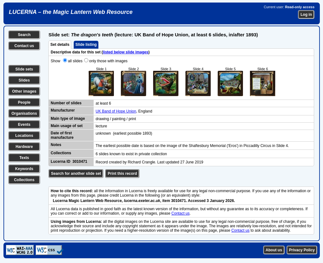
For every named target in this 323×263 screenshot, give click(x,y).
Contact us (24, 46)
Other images (24, 91)
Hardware (24, 146)
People (24, 102)
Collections (24, 180)
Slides (24, 80)
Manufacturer (63, 110)
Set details (59, 44)
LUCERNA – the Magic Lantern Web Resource (71, 12)
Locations (24, 135)
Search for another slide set (76, 173)
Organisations (24, 113)
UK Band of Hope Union (116, 111)
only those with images (108, 61)
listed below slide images (125, 52)
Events (24, 124)
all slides (75, 61)
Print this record (122, 173)
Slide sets (24, 69)
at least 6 (103, 103)
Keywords (24, 169)
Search (24, 35)
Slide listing (85, 44)
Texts (24, 158)
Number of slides (66, 103)
